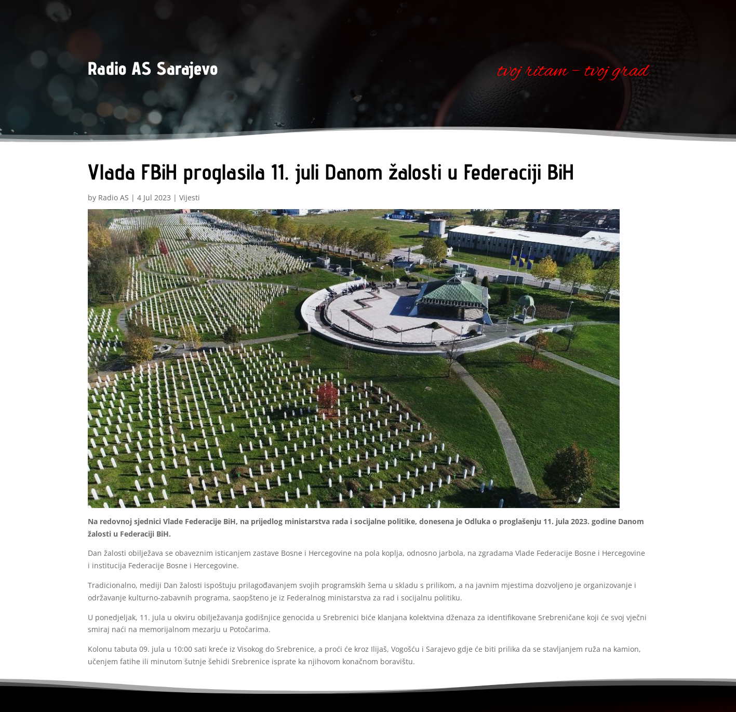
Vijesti (189, 197)
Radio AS (113, 197)
